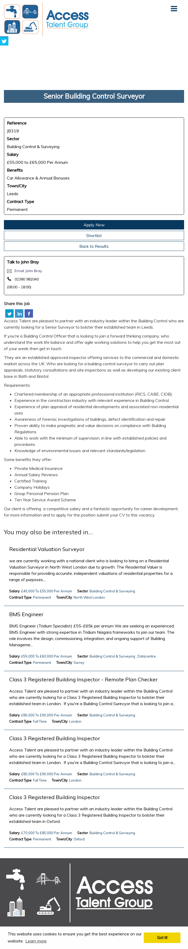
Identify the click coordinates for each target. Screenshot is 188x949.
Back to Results (94, 246)
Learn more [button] (36, 941)
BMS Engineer (26, 614)
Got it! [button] (162, 937)
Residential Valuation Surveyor (47, 549)
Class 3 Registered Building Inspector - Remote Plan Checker (83, 679)
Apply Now (94, 224)
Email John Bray (28, 270)
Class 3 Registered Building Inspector (54, 738)
